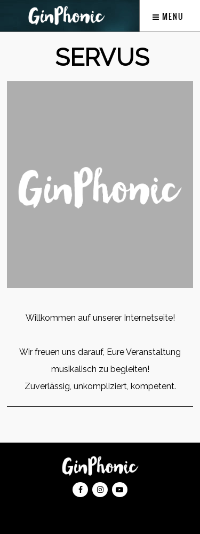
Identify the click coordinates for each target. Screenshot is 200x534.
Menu (168, 16)
